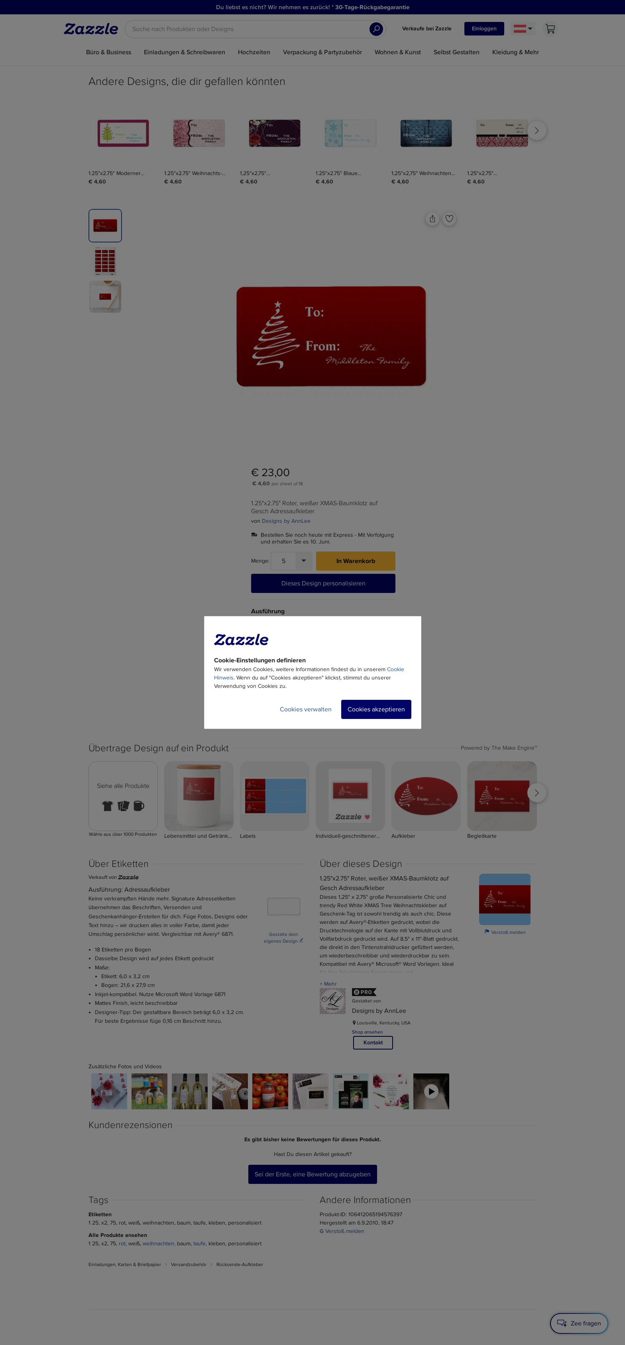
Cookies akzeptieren (376, 709)
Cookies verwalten (306, 709)
